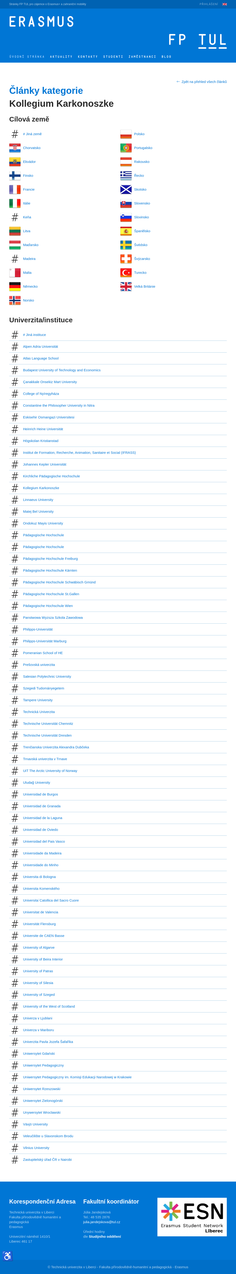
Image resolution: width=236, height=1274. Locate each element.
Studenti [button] (113, 57)
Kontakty (88, 57)
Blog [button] (166, 57)
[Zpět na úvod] (99, 21)
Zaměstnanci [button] (142, 57)
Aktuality (61, 57)
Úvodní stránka (27, 57)
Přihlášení (209, 4)
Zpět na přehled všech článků (201, 81)
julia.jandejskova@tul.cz (101, 1222)
